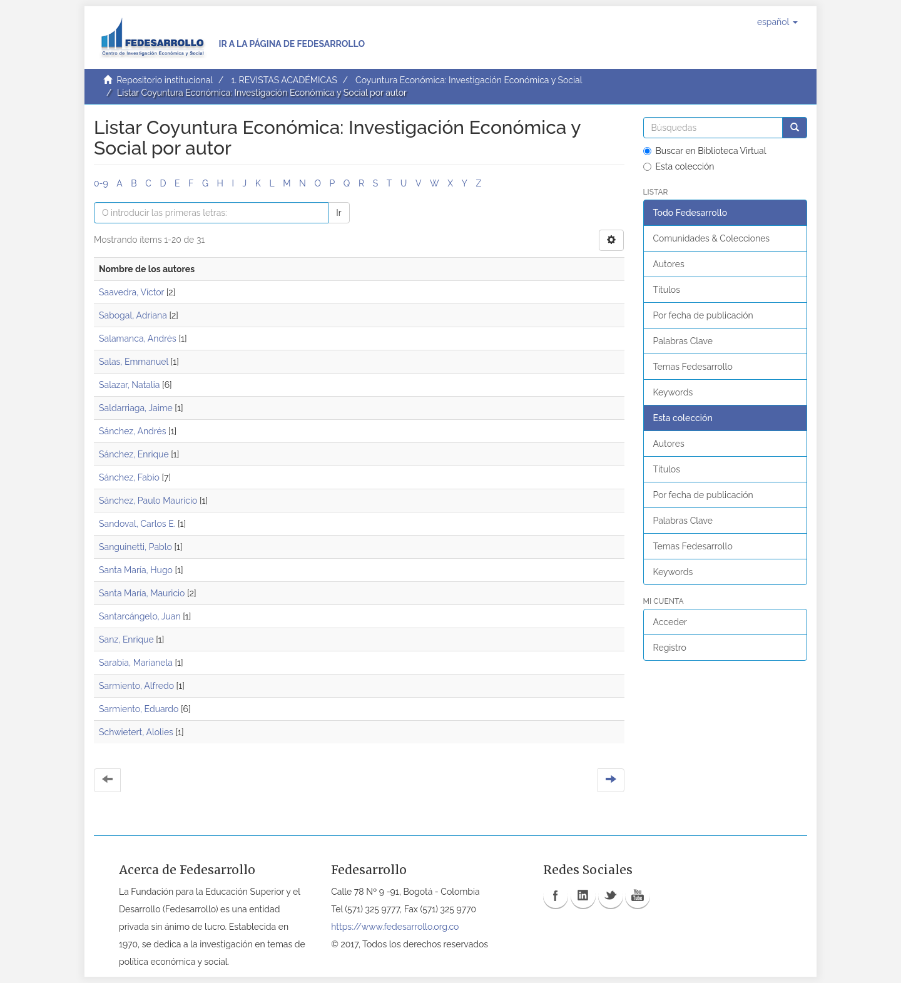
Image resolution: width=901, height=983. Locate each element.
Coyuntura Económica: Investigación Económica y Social (468, 80)
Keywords (673, 392)
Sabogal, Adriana (133, 315)
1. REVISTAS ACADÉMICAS (284, 80)
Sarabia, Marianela (136, 663)
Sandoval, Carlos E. (137, 524)
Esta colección (679, 166)
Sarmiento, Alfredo (136, 686)
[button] (777, 22)
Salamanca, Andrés (137, 339)
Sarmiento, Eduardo (138, 709)
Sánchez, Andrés (132, 431)
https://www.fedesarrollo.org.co (395, 927)
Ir (338, 213)
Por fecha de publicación (703, 315)
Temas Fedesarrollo (693, 367)
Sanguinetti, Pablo (135, 547)
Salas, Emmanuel (133, 362)
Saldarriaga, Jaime (136, 408)
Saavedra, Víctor (131, 292)
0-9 (101, 183)
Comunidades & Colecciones (711, 238)
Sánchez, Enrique (134, 454)
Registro (669, 648)
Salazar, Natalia (129, 385)
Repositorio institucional (164, 80)
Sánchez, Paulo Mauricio (148, 501)
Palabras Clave (683, 341)
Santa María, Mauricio (142, 593)
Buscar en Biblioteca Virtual (704, 151)
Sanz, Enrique (126, 639)
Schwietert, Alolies (136, 732)
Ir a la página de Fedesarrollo (291, 44)
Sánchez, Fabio (129, 477)
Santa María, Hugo (136, 570)
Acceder (670, 622)
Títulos (666, 290)
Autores (669, 264)
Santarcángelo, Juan (140, 616)
